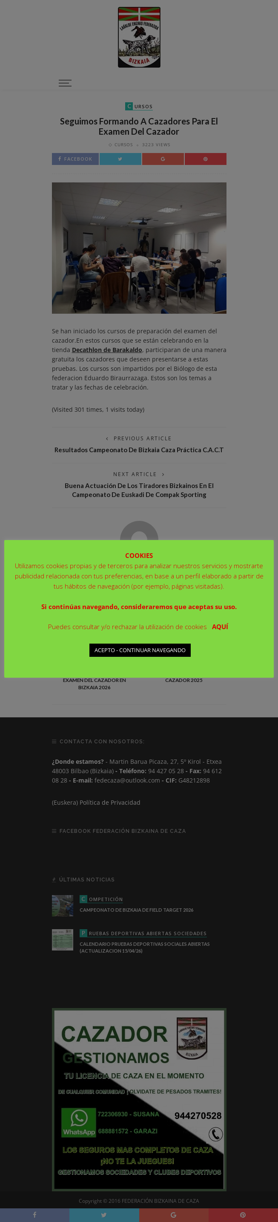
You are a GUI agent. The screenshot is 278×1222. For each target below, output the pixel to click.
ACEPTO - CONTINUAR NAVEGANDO (140, 650)
